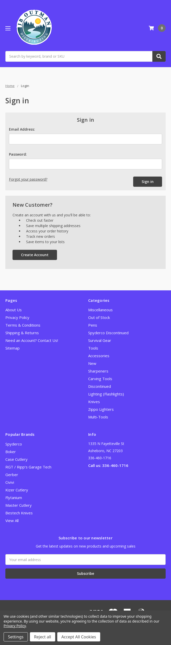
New (92, 363)
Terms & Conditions (22, 325)
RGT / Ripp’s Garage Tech (28, 466)
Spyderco (13, 443)
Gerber (11, 474)
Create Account (35, 254)
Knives (94, 401)
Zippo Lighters (101, 409)
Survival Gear (99, 340)
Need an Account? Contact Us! (31, 340)
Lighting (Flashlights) (106, 393)
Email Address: (22, 129)
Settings (16, 637)
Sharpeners (98, 371)
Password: (18, 154)
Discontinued (99, 386)
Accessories (98, 355)
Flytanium (13, 497)
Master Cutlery (18, 505)
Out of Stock (99, 317)
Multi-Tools (98, 416)
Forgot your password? (28, 179)
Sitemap (12, 348)
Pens (92, 325)
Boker (10, 451)
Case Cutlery (16, 459)
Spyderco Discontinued (108, 332)
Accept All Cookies (78, 637)
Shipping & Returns (22, 332)
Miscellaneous (100, 309)
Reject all (42, 637)
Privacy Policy (17, 317)
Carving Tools (100, 378)
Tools (93, 348)
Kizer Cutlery (16, 489)
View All (12, 520)
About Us (13, 309)
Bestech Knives (19, 512)
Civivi (9, 482)
